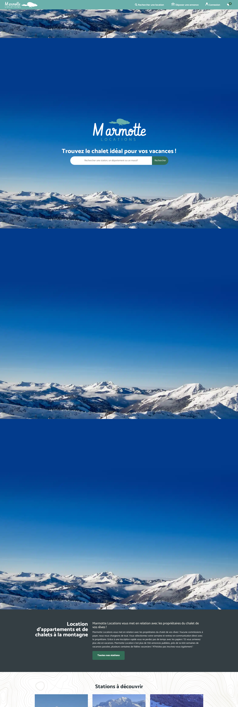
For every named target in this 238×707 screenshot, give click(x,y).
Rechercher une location (149, 5)
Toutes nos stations (108, 655)
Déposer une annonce (185, 5)
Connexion (213, 5)
